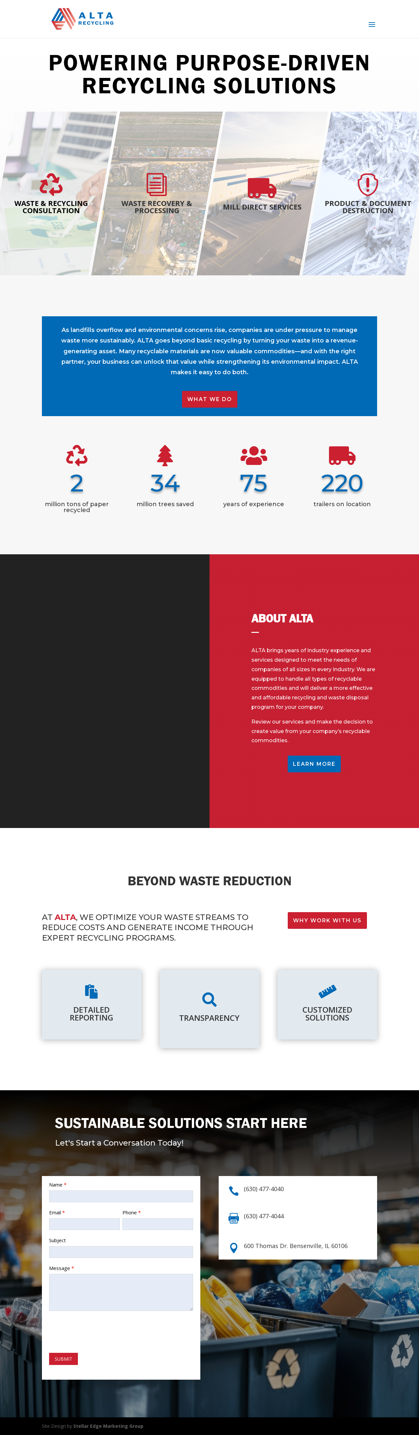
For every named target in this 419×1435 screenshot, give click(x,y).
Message (61, 1268)
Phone (131, 1212)
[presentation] (99, 1330)
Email (57, 1212)
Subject (57, 1240)
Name (57, 1184)
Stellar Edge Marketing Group (108, 1426)
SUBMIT (63, 1359)
